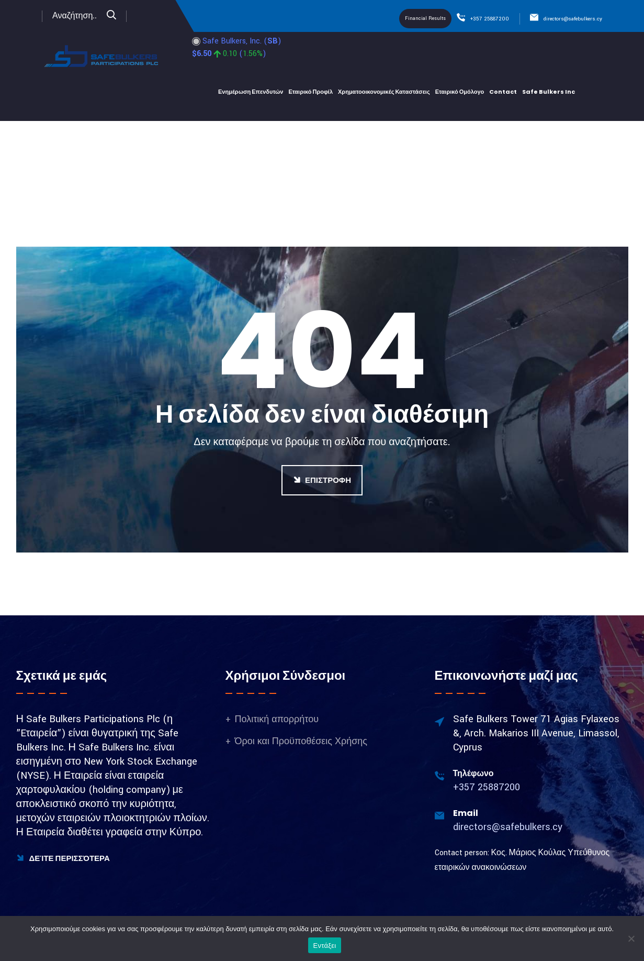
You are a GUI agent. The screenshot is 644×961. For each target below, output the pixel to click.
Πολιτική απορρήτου (277, 719)
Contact (503, 91)
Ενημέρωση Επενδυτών (250, 91)
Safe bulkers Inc (548, 91)
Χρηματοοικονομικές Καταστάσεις (384, 91)
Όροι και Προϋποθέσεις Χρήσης (301, 741)
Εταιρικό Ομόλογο (459, 91)
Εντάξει (324, 945)
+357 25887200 (489, 19)
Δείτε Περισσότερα (63, 858)
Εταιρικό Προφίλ (310, 91)
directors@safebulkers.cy (573, 19)
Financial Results (425, 18)
